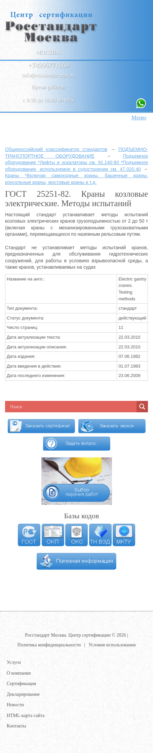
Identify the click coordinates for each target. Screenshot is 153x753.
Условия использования (112, 644)
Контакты (16, 725)
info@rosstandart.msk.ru (48, 75)
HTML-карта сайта (26, 715)
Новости (15, 704)
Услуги (14, 662)
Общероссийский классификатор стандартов (56, 149)
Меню (138, 117)
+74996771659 (48, 65)
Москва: (48, 52)
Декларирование (23, 694)
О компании (19, 673)
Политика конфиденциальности (49, 644)
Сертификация (21, 683)
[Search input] (52, 406)
